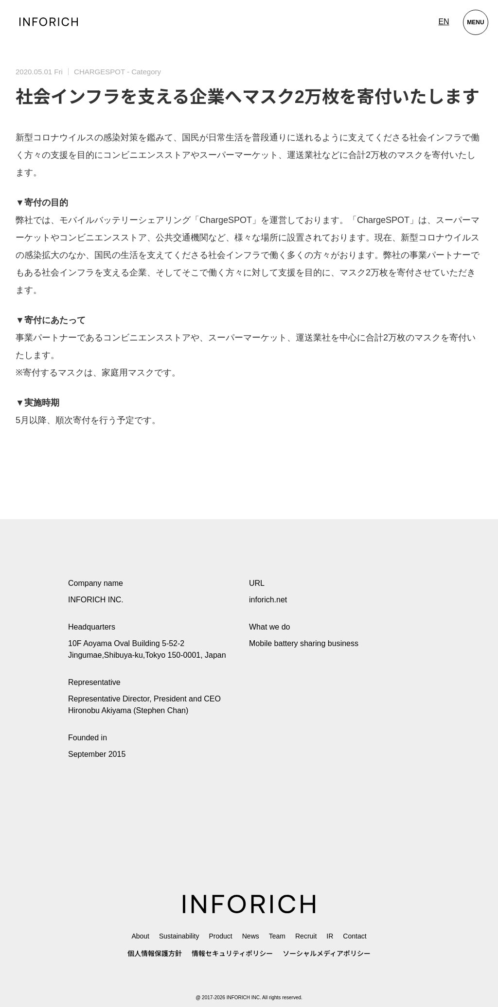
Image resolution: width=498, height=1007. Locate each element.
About (140, 936)
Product (220, 936)
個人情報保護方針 (154, 953)
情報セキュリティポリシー (232, 953)
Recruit (306, 936)
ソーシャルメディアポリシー (327, 953)
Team (277, 936)
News (250, 936)
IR (329, 936)
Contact (354, 936)
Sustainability (179, 936)
